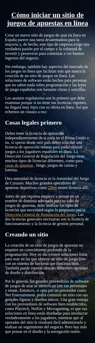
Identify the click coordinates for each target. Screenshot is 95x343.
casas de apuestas (19, 165)
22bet (52, 187)
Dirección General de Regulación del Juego (40, 214)
